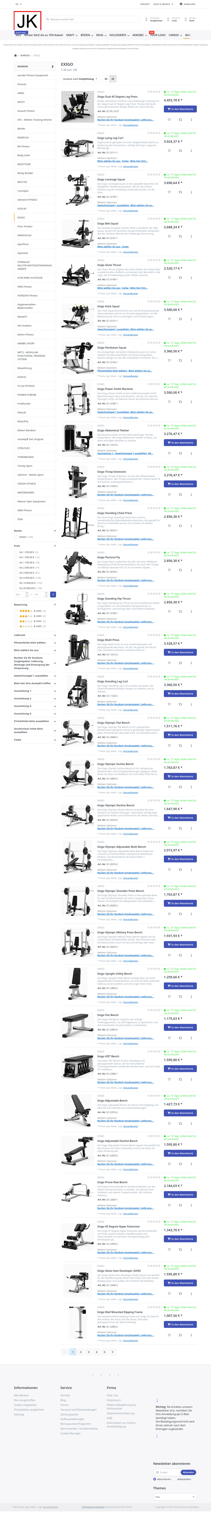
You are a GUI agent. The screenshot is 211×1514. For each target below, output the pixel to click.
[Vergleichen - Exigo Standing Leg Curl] (180, 704)
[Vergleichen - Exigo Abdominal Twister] (180, 453)
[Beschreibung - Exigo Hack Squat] (191, 319)
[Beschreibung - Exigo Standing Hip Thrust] (191, 611)
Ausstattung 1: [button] (23, 690)
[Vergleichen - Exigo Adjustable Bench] (180, 1124)
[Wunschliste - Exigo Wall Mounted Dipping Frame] (169, 1335)
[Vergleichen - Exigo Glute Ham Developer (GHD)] (180, 1294)
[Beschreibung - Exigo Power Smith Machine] (191, 402)
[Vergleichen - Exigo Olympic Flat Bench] (180, 746)
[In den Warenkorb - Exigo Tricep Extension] (180, 483)
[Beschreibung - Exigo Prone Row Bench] (191, 1205)
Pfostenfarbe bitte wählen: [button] (30, 642)
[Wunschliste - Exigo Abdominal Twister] (169, 453)
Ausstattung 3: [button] (23, 706)
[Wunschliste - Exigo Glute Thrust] (169, 278)
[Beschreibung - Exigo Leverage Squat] (191, 192)
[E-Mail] (166, 1472)
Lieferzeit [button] (19, 635)
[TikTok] (109, 1375)
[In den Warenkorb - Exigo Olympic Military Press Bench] (180, 944)
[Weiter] (112, 1351)
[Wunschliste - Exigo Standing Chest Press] (169, 526)
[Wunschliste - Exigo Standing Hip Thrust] (169, 611)
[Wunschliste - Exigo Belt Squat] (169, 236)
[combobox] (19, 4)
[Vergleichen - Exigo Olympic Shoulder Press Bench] (180, 914)
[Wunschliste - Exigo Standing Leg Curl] (169, 704)
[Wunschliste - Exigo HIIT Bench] (169, 1079)
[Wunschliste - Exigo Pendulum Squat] (169, 360)
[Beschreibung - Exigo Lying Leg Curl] (191, 151)
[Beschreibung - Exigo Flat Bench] (191, 1038)
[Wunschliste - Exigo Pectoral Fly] (169, 570)
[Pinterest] (118, 1375)
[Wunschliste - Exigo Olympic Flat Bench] (169, 746)
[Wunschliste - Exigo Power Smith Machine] (169, 402)
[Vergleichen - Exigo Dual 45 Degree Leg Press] (180, 120)
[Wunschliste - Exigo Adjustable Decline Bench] (169, 1164)
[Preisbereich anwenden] (53, 594)
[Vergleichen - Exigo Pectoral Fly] (180, 570)
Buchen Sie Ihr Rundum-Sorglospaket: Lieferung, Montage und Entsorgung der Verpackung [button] (32, 663)
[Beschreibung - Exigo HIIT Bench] (191, 1079)
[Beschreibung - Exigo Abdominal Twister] (191, 453)
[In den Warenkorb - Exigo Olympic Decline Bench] (180, 817)
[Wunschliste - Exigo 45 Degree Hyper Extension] (169, 1249)
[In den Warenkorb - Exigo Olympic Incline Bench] (180, 776)
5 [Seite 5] (104, 1352)
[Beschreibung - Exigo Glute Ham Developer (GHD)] (191, 1294)
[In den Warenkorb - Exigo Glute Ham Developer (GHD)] (180, 1282)
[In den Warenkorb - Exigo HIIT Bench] (180, 1068)
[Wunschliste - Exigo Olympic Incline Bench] (169, 787)
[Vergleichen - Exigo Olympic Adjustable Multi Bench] (180, 870)
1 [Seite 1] (73, 1352)
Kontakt (145, 4)
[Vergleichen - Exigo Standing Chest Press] (180, 526)
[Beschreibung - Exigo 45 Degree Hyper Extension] (191, 1249)
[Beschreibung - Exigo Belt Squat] (191, 236)
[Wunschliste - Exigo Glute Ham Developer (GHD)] (169, 1294)
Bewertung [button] (20, 604)
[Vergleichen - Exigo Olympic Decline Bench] (180, 828)
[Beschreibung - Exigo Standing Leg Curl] (191, 704)
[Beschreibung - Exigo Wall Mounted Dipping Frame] (191, 1335)
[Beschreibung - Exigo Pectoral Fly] (191, 570)
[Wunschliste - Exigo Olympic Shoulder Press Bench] (169, 914)
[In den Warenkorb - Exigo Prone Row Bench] (180, 1194)
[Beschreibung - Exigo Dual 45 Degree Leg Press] (191, 120)
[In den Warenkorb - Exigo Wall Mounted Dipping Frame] (180, 1324)
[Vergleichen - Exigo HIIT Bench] (180, 1079)
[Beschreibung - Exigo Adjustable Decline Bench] (191, 1164)
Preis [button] (17, 545)
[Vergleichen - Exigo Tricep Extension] (180, 495)
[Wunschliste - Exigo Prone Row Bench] (169, 1205)
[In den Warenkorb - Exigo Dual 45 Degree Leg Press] (180, 108)
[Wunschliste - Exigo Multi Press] (169, 663)
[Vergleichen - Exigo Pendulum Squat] (180, 360)
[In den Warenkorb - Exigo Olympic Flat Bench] (180, 734)
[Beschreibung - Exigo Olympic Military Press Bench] (191, 955)
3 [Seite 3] (88, 1352)
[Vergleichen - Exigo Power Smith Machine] (180, 402)
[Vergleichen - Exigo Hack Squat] (180, 319)
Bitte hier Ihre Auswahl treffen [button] (32, 683)
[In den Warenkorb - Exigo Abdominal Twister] (180, 442)
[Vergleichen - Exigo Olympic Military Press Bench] (180, 955)
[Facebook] (92, 1375)
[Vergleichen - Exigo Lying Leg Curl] (180, 151)
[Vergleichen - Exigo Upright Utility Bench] (180, 997)
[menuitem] (18, 35)
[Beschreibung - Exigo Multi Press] (191, 663)
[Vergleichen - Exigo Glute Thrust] (180, 278)
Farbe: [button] (18, 739)
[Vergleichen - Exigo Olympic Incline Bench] (180, 787)
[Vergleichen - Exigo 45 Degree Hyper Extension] (180, 1249)
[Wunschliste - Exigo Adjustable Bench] (169, 1124)
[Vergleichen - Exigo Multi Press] (180, 663)
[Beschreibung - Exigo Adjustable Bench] (191, 1124)
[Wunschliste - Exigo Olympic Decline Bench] (169, 828)
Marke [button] (18, 530)
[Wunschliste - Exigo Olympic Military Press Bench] (169, 955)
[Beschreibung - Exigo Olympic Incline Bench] (191, 787)
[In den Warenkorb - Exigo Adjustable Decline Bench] (180, 1153)
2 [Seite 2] (80, 1352)
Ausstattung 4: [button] (23, 713)
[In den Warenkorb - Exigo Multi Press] (180, 652)
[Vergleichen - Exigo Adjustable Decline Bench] (180, 1164)
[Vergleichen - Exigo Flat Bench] (180, 1038)
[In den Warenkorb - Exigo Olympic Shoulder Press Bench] (180, 903)
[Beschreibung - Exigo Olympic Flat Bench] (191, 746)
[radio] (106, 78)
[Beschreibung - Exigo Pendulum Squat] (191, 360)
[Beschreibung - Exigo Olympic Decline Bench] (191, 828)
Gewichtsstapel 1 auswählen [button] (31, 675)
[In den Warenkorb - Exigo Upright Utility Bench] (180, 985)
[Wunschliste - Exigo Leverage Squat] (169, 192)
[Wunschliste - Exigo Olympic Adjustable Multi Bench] (169, 870)
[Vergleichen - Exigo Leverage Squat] (180, 192)
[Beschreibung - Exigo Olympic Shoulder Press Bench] (191, 914)
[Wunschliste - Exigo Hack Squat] (169, 319)
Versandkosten (130, 125)
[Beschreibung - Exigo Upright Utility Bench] (191, 997)
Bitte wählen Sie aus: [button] (26, 650)
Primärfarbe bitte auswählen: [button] (31, 721)
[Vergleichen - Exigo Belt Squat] (180, 236)
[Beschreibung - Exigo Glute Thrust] (191, 278)
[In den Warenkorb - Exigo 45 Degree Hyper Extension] (180, 1238)
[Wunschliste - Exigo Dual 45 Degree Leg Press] (169, 120)
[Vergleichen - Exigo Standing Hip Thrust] (180, 611)
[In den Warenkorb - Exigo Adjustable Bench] (180, 1112)
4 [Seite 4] (96, 1352)
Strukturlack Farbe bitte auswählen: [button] (28, 730)
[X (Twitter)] (101, 1375)
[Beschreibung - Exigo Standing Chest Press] (191, 526)
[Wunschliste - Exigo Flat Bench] (169, 1038)
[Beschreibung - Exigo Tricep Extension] (191, 495)
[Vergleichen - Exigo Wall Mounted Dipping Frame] (180, 1335)
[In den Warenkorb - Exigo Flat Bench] (180, 1027)
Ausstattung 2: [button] (23, 698)
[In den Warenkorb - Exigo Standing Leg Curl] (180, 693)
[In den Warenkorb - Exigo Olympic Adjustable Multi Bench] (180, 859)
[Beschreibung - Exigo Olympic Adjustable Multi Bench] (191, 870)
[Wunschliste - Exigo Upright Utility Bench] (169, 997)
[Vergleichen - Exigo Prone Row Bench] (180, 1205)
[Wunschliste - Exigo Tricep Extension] (169, 495)
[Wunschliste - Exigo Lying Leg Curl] (169, 151)
